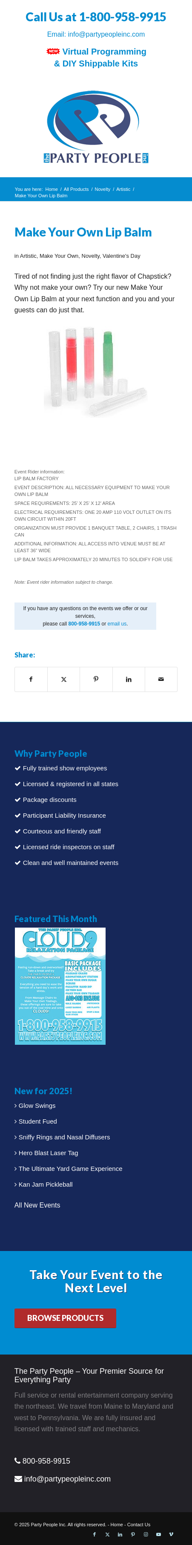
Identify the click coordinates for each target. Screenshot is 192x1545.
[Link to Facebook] (94, 1534)
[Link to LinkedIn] (120, 1534)
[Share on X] (64, 679)
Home (117, 1524)
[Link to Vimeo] (171, 1534)
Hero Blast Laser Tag (48, 1152)
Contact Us (138, 1524)
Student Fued (38, 1121)
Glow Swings (37, 1105)
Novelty (91, 256)
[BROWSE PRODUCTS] (65, 1319)
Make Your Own (59, 256)
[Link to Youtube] (158, 1534)
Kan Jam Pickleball (46, 1184)
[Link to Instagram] (145, 1534)
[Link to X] (107, 1534)
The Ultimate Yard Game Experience (71, 1168)
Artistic (28, 256)
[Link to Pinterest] (132, 1534)
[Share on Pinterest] (96, 679)
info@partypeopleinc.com (106, 34)
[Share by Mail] (161, 679)
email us (117, 624)
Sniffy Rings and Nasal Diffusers (64, 1137)
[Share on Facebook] (31, 679)
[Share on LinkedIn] (129, 679)
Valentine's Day (121, 256)
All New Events (37, 1205)
